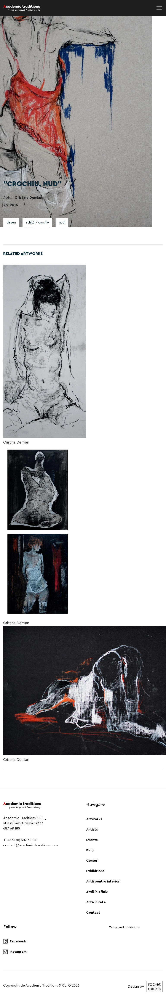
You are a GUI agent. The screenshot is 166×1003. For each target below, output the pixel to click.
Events (92, 840)
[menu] (159, 8)
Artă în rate (96, 902)
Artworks (94, 819)
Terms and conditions (124, 927)
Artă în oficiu (97, 892)
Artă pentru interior (103, 881)
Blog (90, 850)
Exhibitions (95, 871)
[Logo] (21, 8)
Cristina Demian (16, 442)
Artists (92, 829)
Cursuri (92, 860)
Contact (93, 912)
